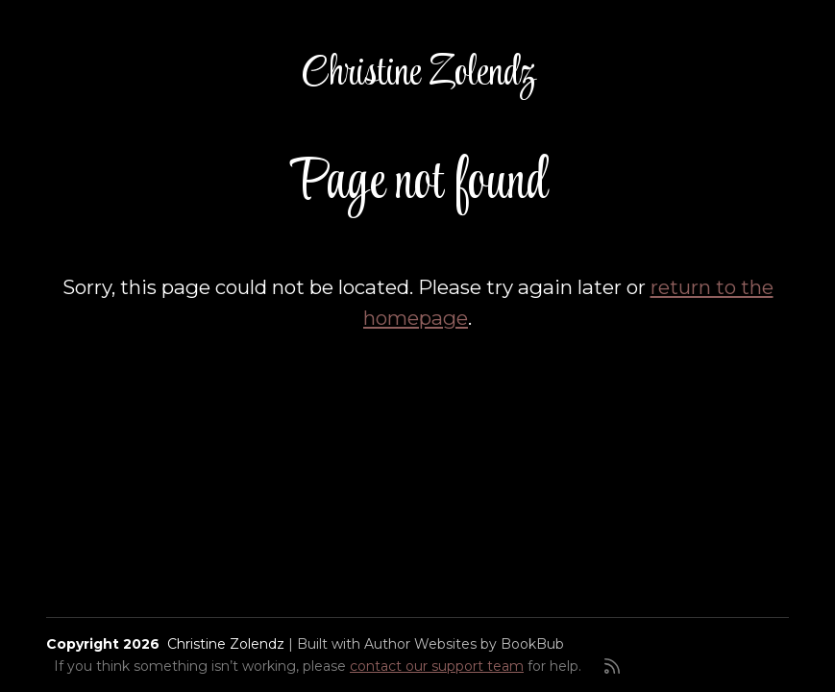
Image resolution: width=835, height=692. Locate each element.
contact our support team (437, 666)
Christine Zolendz (418, 74)
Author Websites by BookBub (464, 644)
